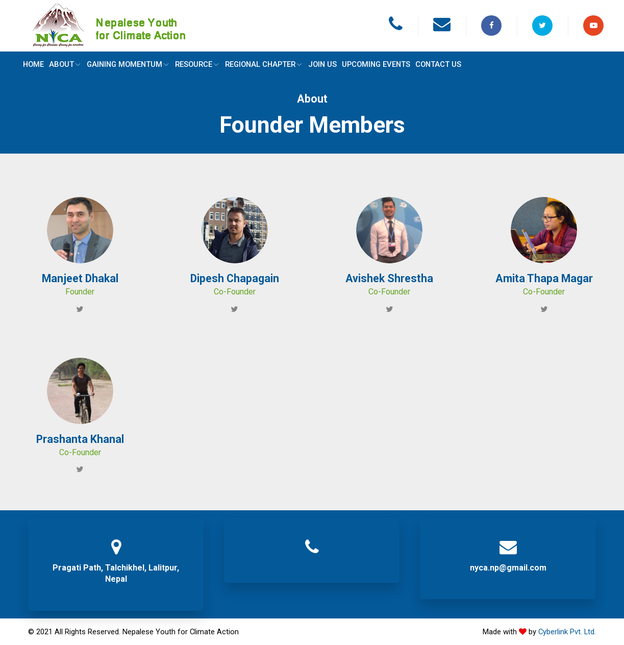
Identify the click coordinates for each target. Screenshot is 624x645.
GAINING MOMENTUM (129, 64)
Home (33, 64)
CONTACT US (443, 64)
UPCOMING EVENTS (380, 64)
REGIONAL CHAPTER (267, 64)
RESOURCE (200, 64)
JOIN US (326, 64)
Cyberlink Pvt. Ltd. (567, 631)
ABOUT (66, 64)
